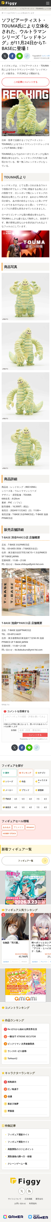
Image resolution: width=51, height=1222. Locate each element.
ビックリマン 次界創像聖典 (21, 1043)
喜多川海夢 (13, 1103)
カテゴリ (40, 772)
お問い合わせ (20, 1203)
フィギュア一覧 (25, 860)
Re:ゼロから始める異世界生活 (22, 1029)
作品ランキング (13, 1020)
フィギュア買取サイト (18, 1141)
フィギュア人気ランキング (20, 910)
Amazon (30, 827)
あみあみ (6, 827)
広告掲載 (28, 1198)
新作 (6, 772)
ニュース (13, 8)
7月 (38, 799)
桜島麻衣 (12, 1081)
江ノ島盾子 (13, 1089)
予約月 (7, 799)
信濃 (10, 1096)
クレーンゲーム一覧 (17, 1163)
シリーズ (8, 781)
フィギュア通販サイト (18, 1134)
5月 (23, 799)
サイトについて (14, 1198)
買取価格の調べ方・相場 (20, 1156)
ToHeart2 (12, 1058)
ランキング (25, 772)
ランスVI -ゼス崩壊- (17, 1051)
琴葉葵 (11, 1110)
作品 (22, 781)
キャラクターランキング (18, 1073)
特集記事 (9, 1125)
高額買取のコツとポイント (21, 1149)
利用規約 (33, 1203)
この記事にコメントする (26, 81)
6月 (30, 799)
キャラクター (41, 781)
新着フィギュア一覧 (17, 849)
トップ (4, 8)
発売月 (7, 807)
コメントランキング (15, 1008)
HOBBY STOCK (9, 833)
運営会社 (39, 1198)
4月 (15, 799)
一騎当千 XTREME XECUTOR (22, 1036)
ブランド (24, 790)
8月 (45, 799)
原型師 (39, 790)
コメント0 (45, 56)
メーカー (8, 790)
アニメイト (18, 827)
